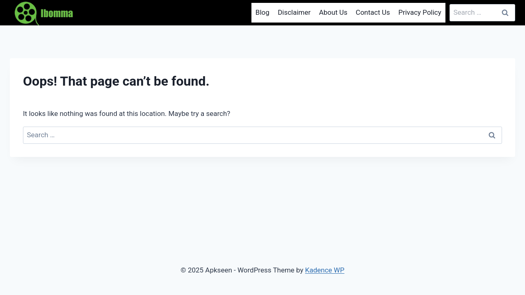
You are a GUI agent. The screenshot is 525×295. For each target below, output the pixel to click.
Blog (262, 12)
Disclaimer (294, 12)
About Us (333, 12)
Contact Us (373, 12)
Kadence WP (325, 270)
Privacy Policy (419, 12)
